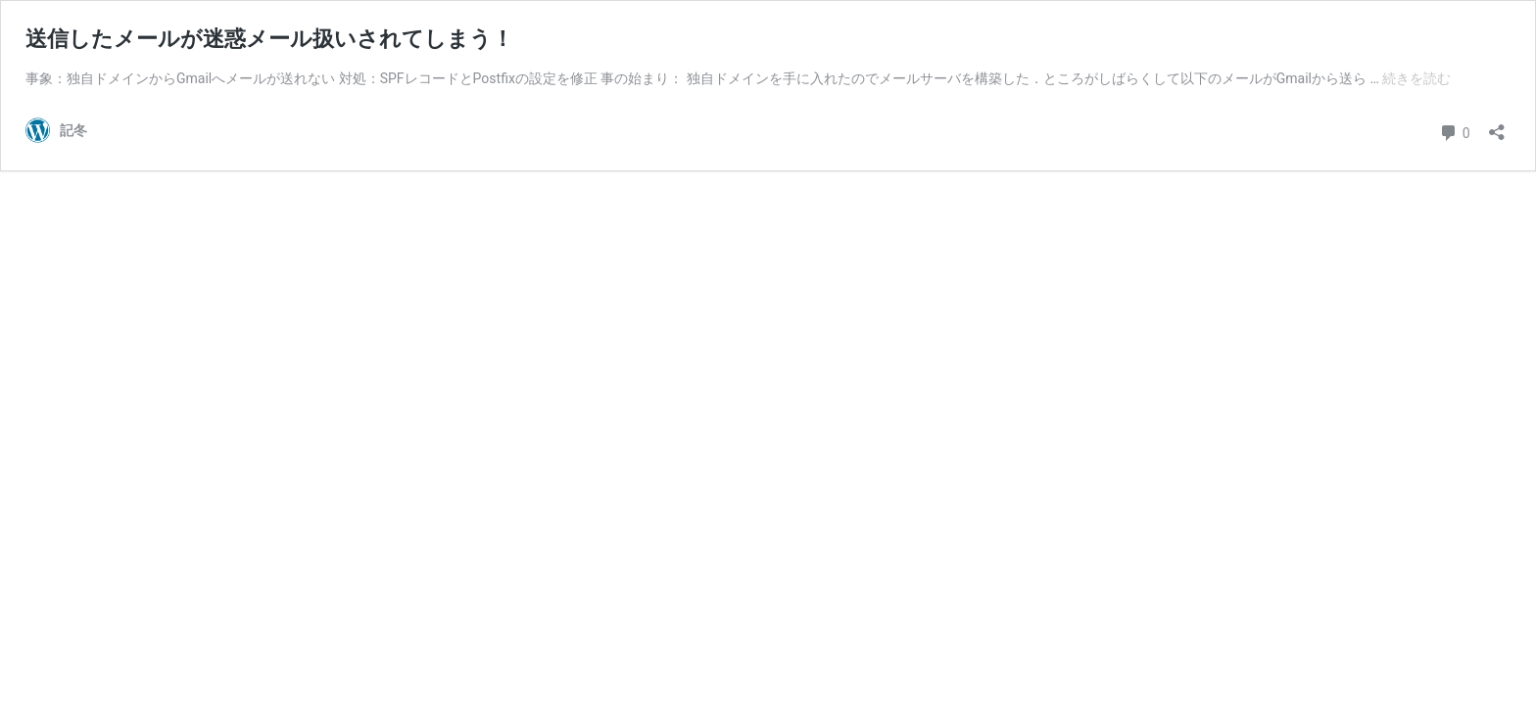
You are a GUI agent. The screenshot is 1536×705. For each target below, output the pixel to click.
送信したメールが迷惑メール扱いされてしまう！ (269, 38)
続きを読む (1416, 78)
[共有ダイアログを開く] (1497, 126)
